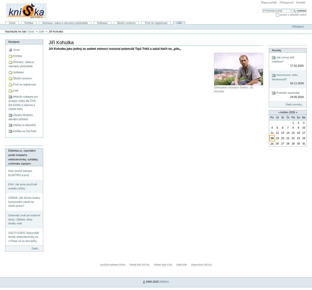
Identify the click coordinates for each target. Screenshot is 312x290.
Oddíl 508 (181, 264)
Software (102, 22)
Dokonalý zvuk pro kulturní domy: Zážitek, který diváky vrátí (24, 219)
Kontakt (300, 2)
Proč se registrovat (156, 22)
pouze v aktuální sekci (293, 14)
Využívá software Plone (112, 264)
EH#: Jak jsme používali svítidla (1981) (22, 186)
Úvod (12, 22)
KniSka (29, 22)
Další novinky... (295, 104)
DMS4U (164, 281)
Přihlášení (298, 26)
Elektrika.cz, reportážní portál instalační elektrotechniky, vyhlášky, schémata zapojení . (23, 157)
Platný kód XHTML (140, 264)
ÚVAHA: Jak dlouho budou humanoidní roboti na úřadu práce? (24, 201)
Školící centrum (126, 22)
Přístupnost (286, 2)
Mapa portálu (269, 2)
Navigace (14, 41)
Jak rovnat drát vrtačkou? (287, 62)
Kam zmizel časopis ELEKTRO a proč (20, 172)
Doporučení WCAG (201, 264)
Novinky (276, 50)
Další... (36, 248)
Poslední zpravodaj (287, 95)
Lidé (179, 22)
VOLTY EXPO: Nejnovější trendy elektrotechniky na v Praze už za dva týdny (23, 236)
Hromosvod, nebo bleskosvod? (287, 79)
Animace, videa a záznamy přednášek (65, 22)
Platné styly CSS (163, 264)
